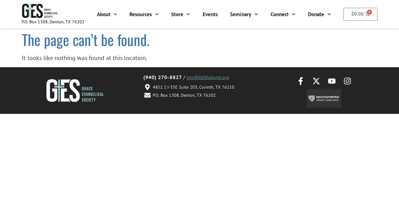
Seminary (244, 14)
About (107, 14)
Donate (319, 14)
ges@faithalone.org (207, 77)
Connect (283, 14)
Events (210, 14)
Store (180, 14)
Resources (144, 14)
